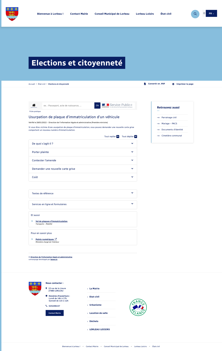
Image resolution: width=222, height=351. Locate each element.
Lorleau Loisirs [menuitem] (140, 346)
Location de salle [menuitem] (97, 313)
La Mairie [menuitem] (93, 288)
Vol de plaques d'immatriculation (51, 221)
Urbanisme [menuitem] (94, 305)
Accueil (32, 84)
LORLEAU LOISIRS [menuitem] (98, 329)
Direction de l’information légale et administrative (51, 257)
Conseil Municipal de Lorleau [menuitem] (116, 346)
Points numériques (46, 239)
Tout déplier (129, 136)
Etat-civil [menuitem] (93, 296)
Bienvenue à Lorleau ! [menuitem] (71, 346)
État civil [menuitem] (156, 346)
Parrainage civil (167, 117)
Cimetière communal (169, 135)
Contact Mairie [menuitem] (92, 346)
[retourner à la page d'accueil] (12, 14)
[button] (83, 144)
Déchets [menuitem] (92, 321)
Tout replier (111, 136)
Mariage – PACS (167, 123)
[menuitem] (50, 14)
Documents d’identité (170, 129)
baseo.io (54, 259)
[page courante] (58, 84)
